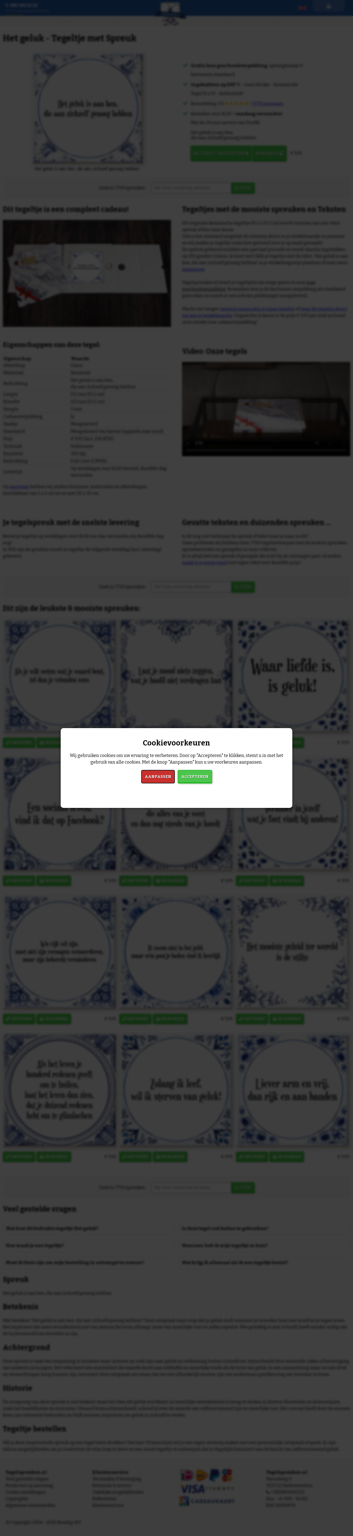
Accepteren (194, 776)
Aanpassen (158, 776)
